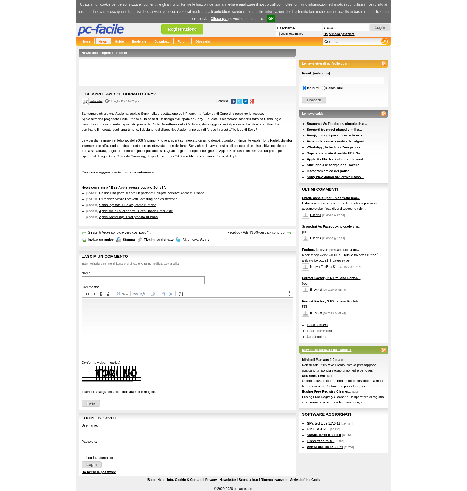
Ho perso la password (339, 34)
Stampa (129, 239)
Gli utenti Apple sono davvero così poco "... (119, 232)
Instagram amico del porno (328, 171)
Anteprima (321, 73)
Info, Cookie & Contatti (185, 479)
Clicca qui (219, 19)
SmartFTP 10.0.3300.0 (324, 435)
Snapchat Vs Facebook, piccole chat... (337, 123)
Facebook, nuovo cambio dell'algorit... (337, 141)
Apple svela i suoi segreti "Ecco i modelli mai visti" (136, 211)
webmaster (96, 101)
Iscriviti (107, 418)
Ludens (315, 215)
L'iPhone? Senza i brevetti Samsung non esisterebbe (138, 199)
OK (271, 19)
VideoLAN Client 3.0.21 (325, 447)
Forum (182, 41)
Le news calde (312, 113)
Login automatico (292, 33)
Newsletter (228, 479)
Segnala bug (248, 479)
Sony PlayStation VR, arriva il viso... (335, 177)
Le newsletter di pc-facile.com (324, 63)
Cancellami (334, 88)
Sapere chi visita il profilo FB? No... (335, 153)
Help (160, 479)
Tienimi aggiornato (159, 239)
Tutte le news (317, 325)
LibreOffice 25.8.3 (320, 441)
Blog (151, 479)
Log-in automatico (99, 457)
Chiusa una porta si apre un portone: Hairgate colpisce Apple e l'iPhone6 (152, 193)
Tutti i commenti (319, 330)
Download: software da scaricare (326, 350)
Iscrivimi (313, 88)
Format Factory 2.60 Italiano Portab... (331, 278)
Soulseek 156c (313, 375)
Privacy (211, 479)
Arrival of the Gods (305, 479)
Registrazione (182, 29)
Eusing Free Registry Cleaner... (326, 391)
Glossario (202, 41)
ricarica (113, 362)
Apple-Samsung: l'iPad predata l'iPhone (128, 217)
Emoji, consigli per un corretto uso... (336, 135)
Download (161, 41)
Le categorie (316, 336)
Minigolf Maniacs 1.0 (318, 359)
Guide (119, 41)
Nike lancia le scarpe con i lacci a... (334, 165)
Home (86, 41)
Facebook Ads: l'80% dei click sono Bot (256, 232)
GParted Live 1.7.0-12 (323, 423)
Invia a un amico (101, 239)
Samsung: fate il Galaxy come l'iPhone (127, 205)
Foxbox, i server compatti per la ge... (331, 249)
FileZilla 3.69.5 (318, 429)
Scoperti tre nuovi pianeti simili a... (334, 129)
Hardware (139, 41)
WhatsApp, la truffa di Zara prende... (335, 147)
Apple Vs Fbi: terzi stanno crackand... (336, 159)
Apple (204, 239)
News (103, 41)
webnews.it (146, 172)
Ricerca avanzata (274, 479)
